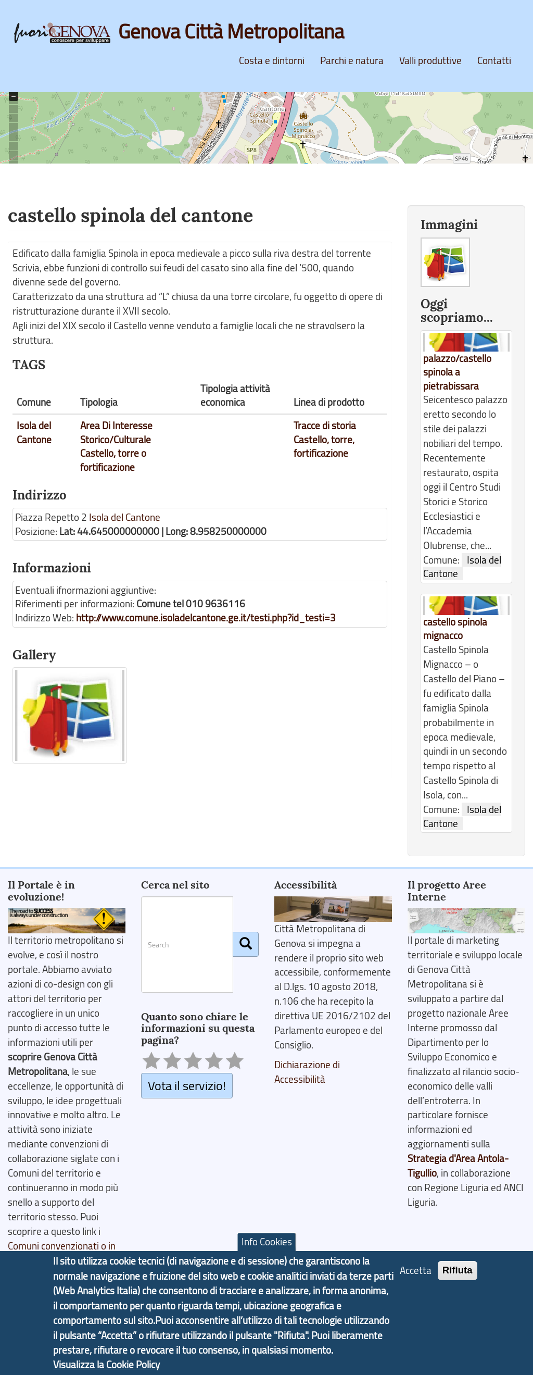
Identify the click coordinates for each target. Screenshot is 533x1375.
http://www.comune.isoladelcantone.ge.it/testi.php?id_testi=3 (206, 617)
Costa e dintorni (271, 60)
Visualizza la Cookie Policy (106, 1366)
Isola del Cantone (34, 432)
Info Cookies (267, 1244)
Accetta (416, 1272)
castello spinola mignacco (455, 629)
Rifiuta (457, 1271)
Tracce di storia (325, 425)
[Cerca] (246, 944)
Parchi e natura (352, 60)
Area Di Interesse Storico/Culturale (116, 432)
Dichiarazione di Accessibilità (307, 1072)
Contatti (494, 60)
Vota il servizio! (187, 1085)
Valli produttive (430, 60)
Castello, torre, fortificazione (324, 446)
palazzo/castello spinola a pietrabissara (457, 372)
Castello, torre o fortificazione (113, 460)
